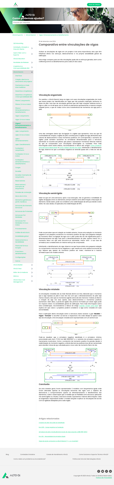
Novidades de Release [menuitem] (21, 62)
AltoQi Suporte (17, 35)
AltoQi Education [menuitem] (19, 59)
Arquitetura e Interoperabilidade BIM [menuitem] (21, 67)
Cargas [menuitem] (17, 167)
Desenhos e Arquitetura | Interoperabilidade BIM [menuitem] (23, 96)
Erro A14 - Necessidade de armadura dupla (52, 436)
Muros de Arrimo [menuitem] (21, 196)
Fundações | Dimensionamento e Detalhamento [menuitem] (22, 162)
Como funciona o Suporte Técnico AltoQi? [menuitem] (93, 454)
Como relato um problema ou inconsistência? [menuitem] (30, 459)
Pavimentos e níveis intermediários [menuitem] (22, 86)
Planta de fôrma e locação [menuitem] (21, 247)
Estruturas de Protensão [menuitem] (23, 211)
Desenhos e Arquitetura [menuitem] (23, 91)
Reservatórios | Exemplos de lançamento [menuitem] (20, 187)
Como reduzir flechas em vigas (70, 148)
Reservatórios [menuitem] (20, 181)
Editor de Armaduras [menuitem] (20, 272)
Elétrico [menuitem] (16, 276)
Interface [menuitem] (18, 76)
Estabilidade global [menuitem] (21, 236)
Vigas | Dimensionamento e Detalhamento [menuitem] (23, 125)
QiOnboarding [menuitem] (18, 43)
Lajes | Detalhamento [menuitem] (22, 144)
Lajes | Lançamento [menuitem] (22, 131)
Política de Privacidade (104, 478)
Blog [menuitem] (7, 454)
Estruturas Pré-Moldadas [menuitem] (20, 216)
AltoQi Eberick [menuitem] (18, 72)
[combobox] (55, 22)
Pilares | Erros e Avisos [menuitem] (23, 104)
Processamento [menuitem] (21, 229)
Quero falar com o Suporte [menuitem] (19, 54)
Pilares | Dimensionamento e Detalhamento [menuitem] (22, 110)
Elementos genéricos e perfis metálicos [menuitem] (23, 201)
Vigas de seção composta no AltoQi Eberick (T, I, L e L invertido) (58, 441)
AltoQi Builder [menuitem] (18, 265)
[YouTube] (102, 471)
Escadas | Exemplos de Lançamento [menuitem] (23, 176)
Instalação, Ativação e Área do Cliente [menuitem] (21, 48)
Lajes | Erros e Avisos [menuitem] (22, 135)
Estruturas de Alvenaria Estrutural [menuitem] (23, 207)
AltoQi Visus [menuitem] (17, 269)
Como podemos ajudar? (28, 18)
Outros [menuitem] (17, 261)
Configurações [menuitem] (20, 257)
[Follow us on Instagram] (98, 471)
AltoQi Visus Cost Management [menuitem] (19, 281)
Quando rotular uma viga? (88, 306)
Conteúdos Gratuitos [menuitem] (27, 454)
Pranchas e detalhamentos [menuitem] (20, 252)
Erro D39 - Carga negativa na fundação (51, 427)
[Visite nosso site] (106, 471)
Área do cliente (94, 5)
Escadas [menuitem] (18, 171)
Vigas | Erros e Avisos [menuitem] (22, 120)
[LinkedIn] (110, 471)
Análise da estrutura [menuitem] (22, 232)
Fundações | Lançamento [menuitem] (19, 149)
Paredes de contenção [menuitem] (23, 192)
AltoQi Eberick (31, 35)
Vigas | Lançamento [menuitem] (22, 116)
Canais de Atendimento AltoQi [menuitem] (57, 454)
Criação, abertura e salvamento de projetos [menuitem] (23, 80)
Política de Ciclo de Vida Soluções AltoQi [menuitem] (86, 459)
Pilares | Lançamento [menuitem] (22, 101)
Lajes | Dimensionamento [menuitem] (21, 140)
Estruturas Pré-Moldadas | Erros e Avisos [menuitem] (21, 223)
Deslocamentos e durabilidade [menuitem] (21, 241)
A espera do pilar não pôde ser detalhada (51, 423)
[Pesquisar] (100, 22)
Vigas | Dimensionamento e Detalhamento (54, 35)
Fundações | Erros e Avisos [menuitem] (22, 155)
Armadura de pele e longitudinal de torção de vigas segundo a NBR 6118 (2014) (63, 432)
